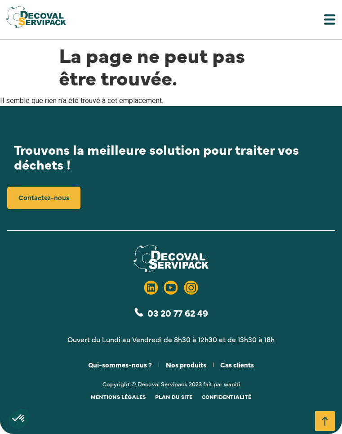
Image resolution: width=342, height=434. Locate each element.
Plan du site (174, 396)
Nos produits (186, 364)
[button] (171, 21)
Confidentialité (227, 396)
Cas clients (237, 364)
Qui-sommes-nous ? (120, 364)
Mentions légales (118, 396)
